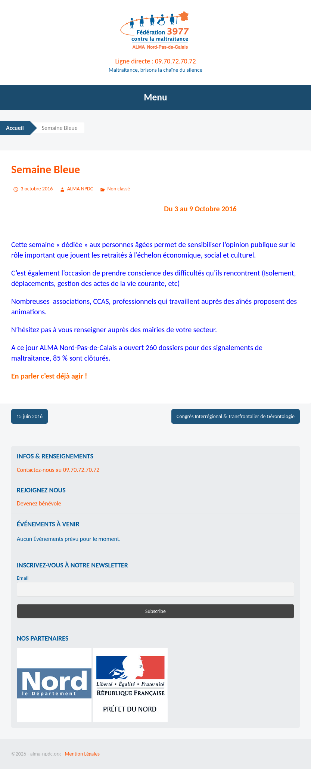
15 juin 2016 (29, 416)
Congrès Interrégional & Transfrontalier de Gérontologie (236, 416)
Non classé (119, 189)
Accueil (15, 127)
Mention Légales (82, 754)
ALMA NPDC (80, 189)
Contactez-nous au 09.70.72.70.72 (58, 469)
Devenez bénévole (39, 503)
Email (22, 578)
